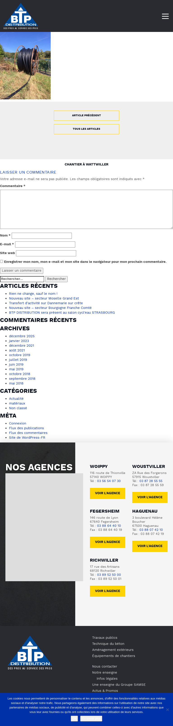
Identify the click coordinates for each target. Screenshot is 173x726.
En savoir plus (91, 718)
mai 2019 (16, 369)
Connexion (17, 423)
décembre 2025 (22, 336)
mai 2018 (16, 383)
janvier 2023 (19, 341)
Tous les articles (86, 129)
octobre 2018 (19, 374)
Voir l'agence (107, 493)
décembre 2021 (21, 346)
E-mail (7, 244)
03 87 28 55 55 (150, 481)
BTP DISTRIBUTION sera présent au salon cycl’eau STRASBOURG (62, 313)
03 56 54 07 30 (109, 481)
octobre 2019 (19, 355)
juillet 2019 (18, 360)
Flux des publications (26, 428)
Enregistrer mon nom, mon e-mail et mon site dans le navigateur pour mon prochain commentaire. (85, 262)
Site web (7, 253)
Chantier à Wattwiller (86, 164)
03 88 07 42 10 (151, 530)
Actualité (16, 399)
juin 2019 (16, 364)
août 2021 (17, 350)
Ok (74, 718)
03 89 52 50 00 (109, 575)
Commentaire (12, 186)
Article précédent (86, 115)
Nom (5, 235)
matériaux (17, 403)
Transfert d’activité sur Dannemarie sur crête (46, 303)
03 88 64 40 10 (109, 526)
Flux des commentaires (28, 433)
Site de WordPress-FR (27, 438)
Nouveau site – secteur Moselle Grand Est (44, 298)
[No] (167, 709)
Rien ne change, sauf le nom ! (33, 294)
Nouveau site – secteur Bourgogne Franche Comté (50, 308)
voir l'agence (149, 497)
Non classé (18, 408)
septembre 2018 (22, 379)
